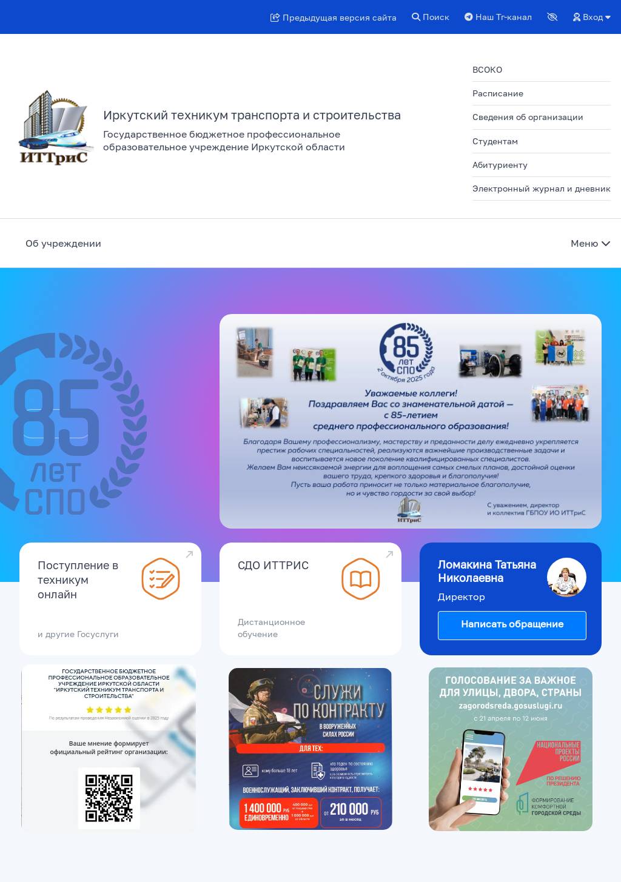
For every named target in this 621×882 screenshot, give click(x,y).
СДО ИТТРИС (273, 565)
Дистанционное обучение (271, 627)
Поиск (430, 17)
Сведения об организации (527, 117)
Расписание (497, 93)
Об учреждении (63, 243)
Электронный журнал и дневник (541, 188)
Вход (592, 17)
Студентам (495, 141)
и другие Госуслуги (78, 634)
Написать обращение (512, 624)
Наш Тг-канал (498, 17)
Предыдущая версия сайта (333, 17)
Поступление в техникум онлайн (78, 579)
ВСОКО (487, 69)
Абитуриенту (500, 164)
